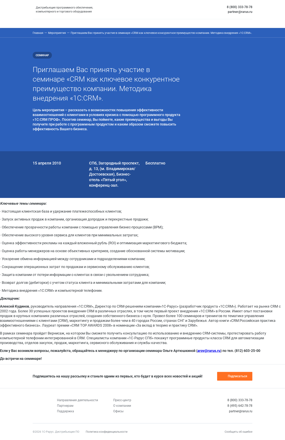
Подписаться (234, 376)
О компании (122, 406)
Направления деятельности (77, 400)
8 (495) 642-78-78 (239, 406)
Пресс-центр (122, 400)
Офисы (118, 411)
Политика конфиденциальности (106, 431)
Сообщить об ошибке (238, 431)
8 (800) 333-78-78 (239, 7)
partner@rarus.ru (240, 12)
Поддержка (65, 411)
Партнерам (65, 406)
